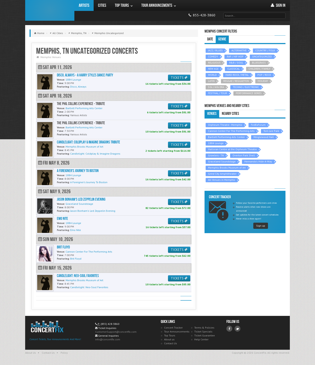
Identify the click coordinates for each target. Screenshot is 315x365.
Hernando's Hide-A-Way (258, 161)
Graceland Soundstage (222, 161)
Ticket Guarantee (204, 335)
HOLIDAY (263, 81)
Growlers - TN (216, 155)
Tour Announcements (176, 331)
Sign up (260, 225)
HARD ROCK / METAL (237, 74)
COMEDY (213, 56)
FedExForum (258, 124)
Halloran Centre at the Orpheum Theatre (232, 149)
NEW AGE (213, 68)
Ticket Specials (203, 331)
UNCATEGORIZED (262, 56)
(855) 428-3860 (110, 323)
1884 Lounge (216, 143)
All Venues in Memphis (221, 179)
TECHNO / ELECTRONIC (246, 87)
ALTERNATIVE (239, 50)
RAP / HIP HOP (235, 56)
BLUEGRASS (259, 62)
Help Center (201, 339)
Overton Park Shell (244, 155)
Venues (212, 113)
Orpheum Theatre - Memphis (225, 124)
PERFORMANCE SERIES (249, 93)
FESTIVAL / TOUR (217, 93)
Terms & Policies (204, 327)
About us (169, 339)
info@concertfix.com (107, 339)
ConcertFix (49, 10)
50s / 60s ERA (216, 87)
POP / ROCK (264, 74)
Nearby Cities (230, 113)
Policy (64, 352)
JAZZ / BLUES (215, 50)
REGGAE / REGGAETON (236, 81)
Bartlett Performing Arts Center (226, 137)
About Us (30, 352)
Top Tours (169, 335)
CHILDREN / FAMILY (259, 68)
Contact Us (170, 343)
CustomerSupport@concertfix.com (115, 331)
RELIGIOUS (214, 62)
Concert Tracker (173, 327)
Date (210, 39)
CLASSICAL (233, 68)
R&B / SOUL (236, 62)
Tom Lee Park (271, 131)
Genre (222, 39)
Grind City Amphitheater (222, 173)
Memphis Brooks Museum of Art (227, 167)
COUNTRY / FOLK (265, 50)
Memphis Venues (50, 57)
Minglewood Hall (264, 137)
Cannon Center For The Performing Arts (231, 131)
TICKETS (179, 78)
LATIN (211, 81)
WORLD (212, 74)
